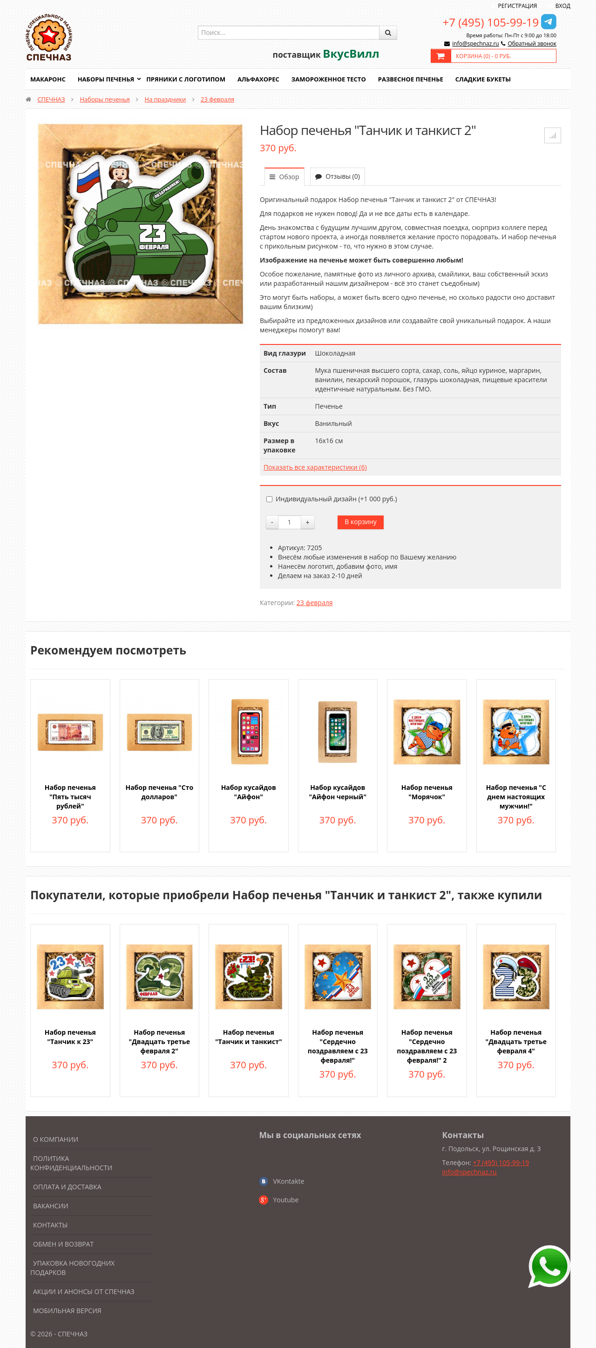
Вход (562, 6)
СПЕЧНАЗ (51, 99)
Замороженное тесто (328, 79)
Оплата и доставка (67, 1186)
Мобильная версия (67, 1310)
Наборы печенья (106, 79)
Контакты (50, 1224)
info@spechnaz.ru (475, 43)
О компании (55, 1139)
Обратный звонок (532, 43)
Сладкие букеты (483, 79)
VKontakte (288, 1181)
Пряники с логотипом (185, 79)
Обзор (284, 176)
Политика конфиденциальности (71, 1163)
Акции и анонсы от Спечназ (84, 1291)
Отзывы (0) (337, 176)
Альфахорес (258, 79)
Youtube (285, 1199)
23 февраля (217, 99)
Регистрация (517, 6)
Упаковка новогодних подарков (72, 1268)
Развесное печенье (410, 79)
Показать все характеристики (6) (315, 467)
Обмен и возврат (63, 1244)
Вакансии (50, 1205)
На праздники (165, 99)
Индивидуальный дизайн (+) (331, 498)
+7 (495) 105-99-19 (491, 22)
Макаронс (48, 79)
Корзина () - (483, 56)
